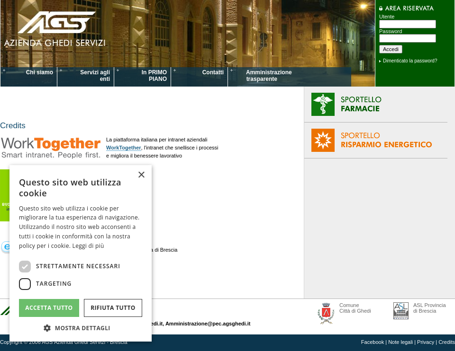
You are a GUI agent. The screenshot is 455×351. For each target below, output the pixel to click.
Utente (386, 16)
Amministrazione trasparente (263, 75)
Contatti (213, 72)
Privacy (425, 342)
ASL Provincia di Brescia (429, 308)
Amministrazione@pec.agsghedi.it (207, 323)
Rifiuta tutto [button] (113, 308)
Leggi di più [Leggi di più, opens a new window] (88, 246)
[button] (80, 327)
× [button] (141, 175)
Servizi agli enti (95, 75)
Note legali (400, 342)
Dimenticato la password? (410, 60)
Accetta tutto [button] (49, 308)
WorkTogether (123, 147)
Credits (446, 342)
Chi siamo (39, 72)
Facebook (372, 342)
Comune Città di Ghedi (355, 308)
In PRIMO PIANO (154, 75)
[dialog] (80, 253)
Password (390, 31)
